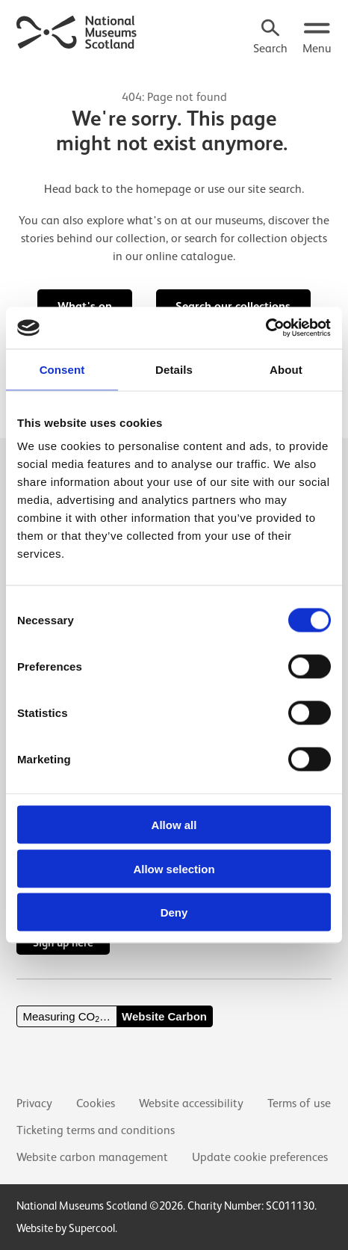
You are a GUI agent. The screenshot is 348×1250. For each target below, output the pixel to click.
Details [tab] (174, 369)
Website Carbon (164, 1016)
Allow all (174, 825)
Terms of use (299, 1103)
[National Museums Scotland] (76, 30)
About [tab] (286, 369)
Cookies (95, 1103)
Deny (174, 912)
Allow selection (173, 868)
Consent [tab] (62, 369)
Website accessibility (191, 1103)
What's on (85, 306)
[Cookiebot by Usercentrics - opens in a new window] (265, 328)
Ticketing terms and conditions (95, 1130)
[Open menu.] (317, 38)
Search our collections (232, 306)
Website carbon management (92, 1157)
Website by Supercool (65, 1228)
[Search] (270, 38)
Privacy (34, 1103)
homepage (163, 189)
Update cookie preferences (260, 1157)
